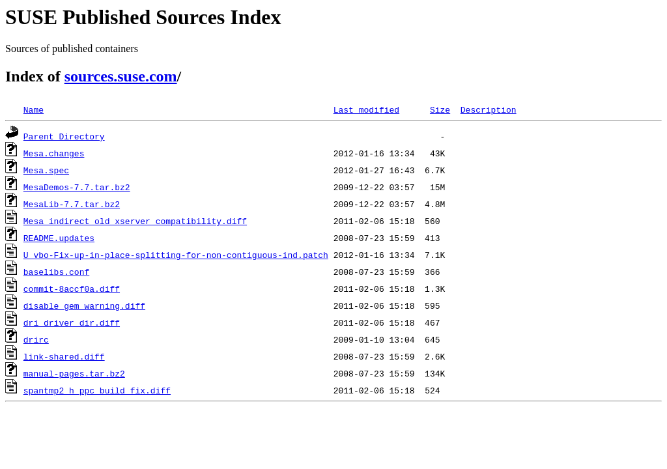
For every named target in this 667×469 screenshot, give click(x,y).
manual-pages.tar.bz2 (74, 373)
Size (440, 109)
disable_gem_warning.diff (84, 305)
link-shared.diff (64, 356)
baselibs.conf (56, 271)
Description (489, 109)
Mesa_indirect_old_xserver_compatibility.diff (135, 221)
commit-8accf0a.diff (71, 288)
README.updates (58, 238)
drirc (36, 339)
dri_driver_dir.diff (71, 322)
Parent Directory (64, 136)
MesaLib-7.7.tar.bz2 (71, 204)
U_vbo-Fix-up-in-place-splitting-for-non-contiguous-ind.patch (175, 255)
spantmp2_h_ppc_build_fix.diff (97, 390)
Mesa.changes (54, 153)
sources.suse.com (120, 76)
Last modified (366, 109)
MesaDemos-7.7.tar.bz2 (76, 187)
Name (33, 109)
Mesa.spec (46, 170)
